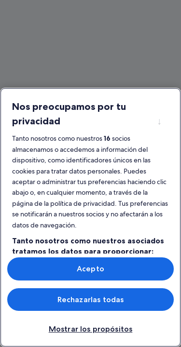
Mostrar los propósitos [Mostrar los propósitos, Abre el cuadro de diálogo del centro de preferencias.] (91, 329)
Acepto (90, 268)
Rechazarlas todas (90, 299)
